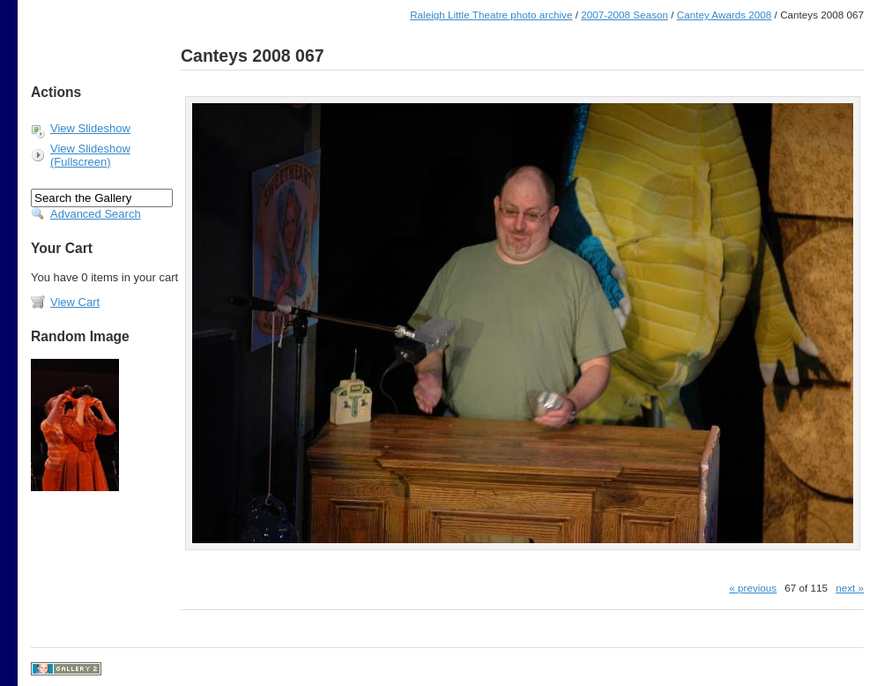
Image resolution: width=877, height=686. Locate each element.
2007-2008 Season (624, 14)
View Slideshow (90, 128)
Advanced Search (95, 213)
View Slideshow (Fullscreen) (90, 155)
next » (850, 587)
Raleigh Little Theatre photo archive (491, 14)
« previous (753, 587)
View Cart (75, 302)
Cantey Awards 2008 (724, 14)
